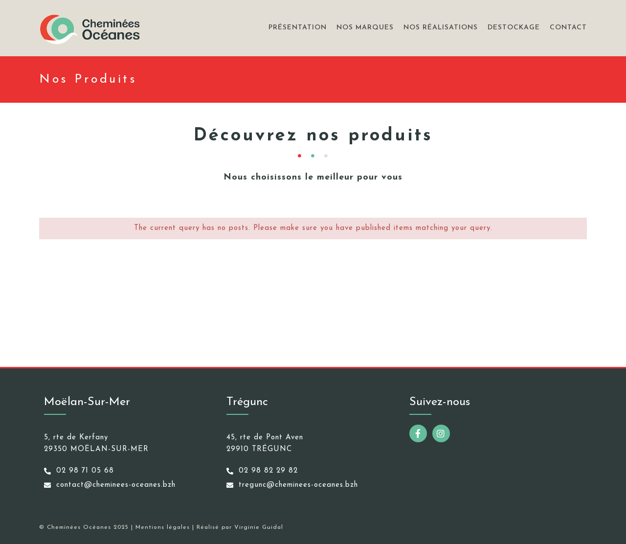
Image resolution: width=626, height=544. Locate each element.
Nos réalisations (440, 27)
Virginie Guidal (258, 527)
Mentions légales (162, 527)
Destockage (514, 27)
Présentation (297, 27)
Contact (568, 27)
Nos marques (365, 27)
